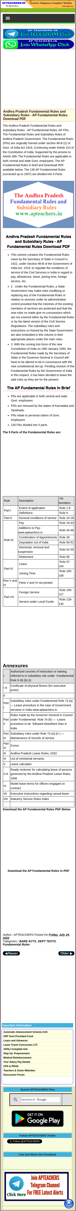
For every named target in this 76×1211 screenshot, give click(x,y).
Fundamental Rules (16, 944)
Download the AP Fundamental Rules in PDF (38, 870)
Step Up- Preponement (16, 1053)
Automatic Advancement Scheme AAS (25, 1032)
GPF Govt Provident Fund (18, 1036)
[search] (40, 1099)
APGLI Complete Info (15, 1049)
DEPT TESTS (47, 941)
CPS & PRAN (10, 1066)
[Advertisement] (38, 78)
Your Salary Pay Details (16, 1062)
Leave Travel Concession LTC (20, 1044)
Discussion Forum (14, 1074)
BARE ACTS (27, 941)
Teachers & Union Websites (19, 1070)
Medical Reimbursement (17, 1057)
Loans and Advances (15, 1040)
